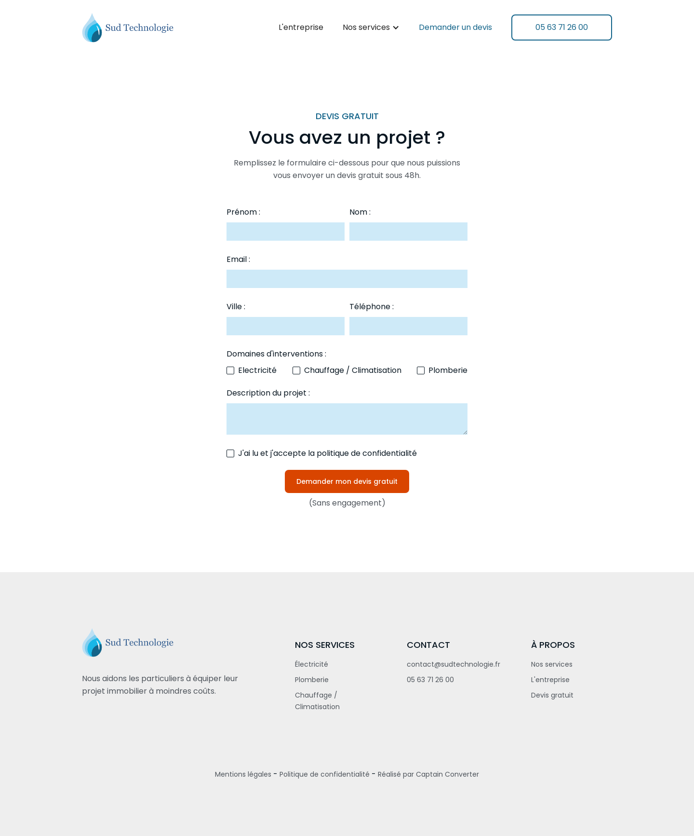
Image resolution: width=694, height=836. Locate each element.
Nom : (360, 212)
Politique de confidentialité (325, 774)
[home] (128, 27)
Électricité (311, 664)
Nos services (552, 664)
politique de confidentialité (367, 453)
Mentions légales (243, 774)
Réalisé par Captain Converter (428, 774)
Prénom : (243, 212)
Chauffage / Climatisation (317, 701)
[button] (371, 27)
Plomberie (312, 680)
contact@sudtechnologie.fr (453, 664)
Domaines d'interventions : (276, 353)
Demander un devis (455, 27)
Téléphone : (371, 306)
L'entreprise (301, 27)
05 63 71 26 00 (430, 680)
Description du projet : (268, 392)
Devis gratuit (552, 695)
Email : (238, 259)
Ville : (236, 306)
